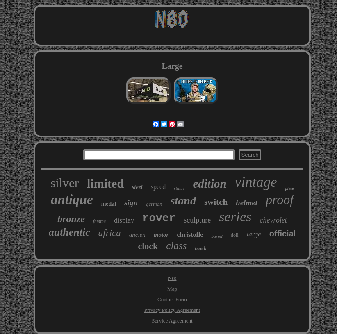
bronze (71, 219)
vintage (256, 182)
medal (108, 204)
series (235, 216)
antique (72, 199)
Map (172, 289)
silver (64, 183)
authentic (69, 232)
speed (158, 186)
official (282, 233)
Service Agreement (172, 321)
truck (200, 248)
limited (105, 183)
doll (235, 235)
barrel (217, 236)
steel (137, 187)
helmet (246, 202)
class (176, 245)
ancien (137, 235)
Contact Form (172, 299)
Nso (172, 278)
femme (99, 221)
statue (179, 188)
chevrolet (273, 220)
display (124, 220)
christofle (190, 234)
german (154, 204)
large (254, 234)
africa (109, 233)
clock (148, 246)
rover (158, 218)
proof (280, 199)
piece (289, 188)
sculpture (197, 220)
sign (131, 202)
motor (161, 235)
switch (216, 202)
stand (183, 200)
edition (209, 183)
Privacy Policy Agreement (172, 310)
